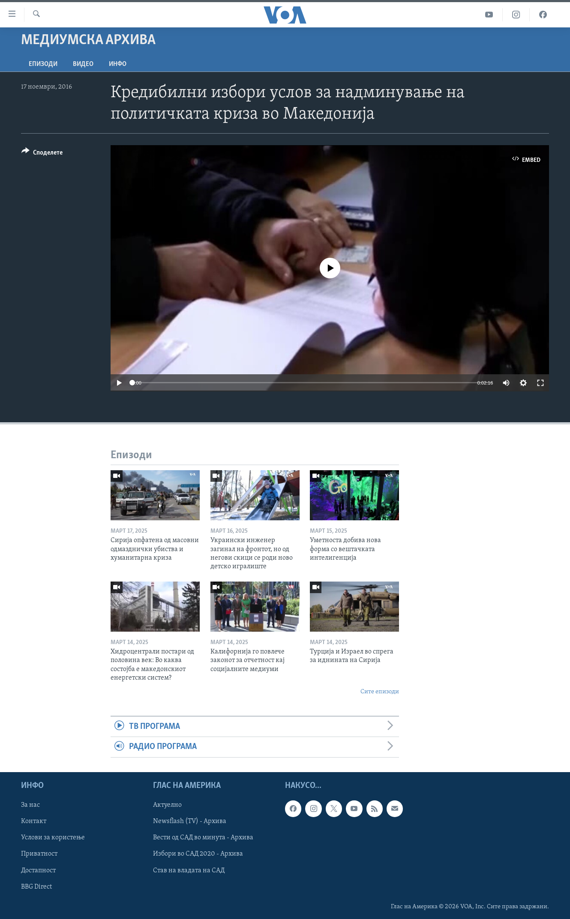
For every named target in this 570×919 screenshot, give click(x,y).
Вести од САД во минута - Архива (203, 837)
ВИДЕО (83, 64)
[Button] (42, 154)
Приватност (39, 853)
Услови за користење (53, 837)
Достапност (38, 870)
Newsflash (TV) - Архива (189, 821)
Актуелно (167, 805)
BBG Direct (36, 886)
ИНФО (117, 64)
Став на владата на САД (189, 870)
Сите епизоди (379, 692)
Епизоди (43, 64)
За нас (30, 805)
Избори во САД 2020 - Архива (198, 853)
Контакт (33, 821)
